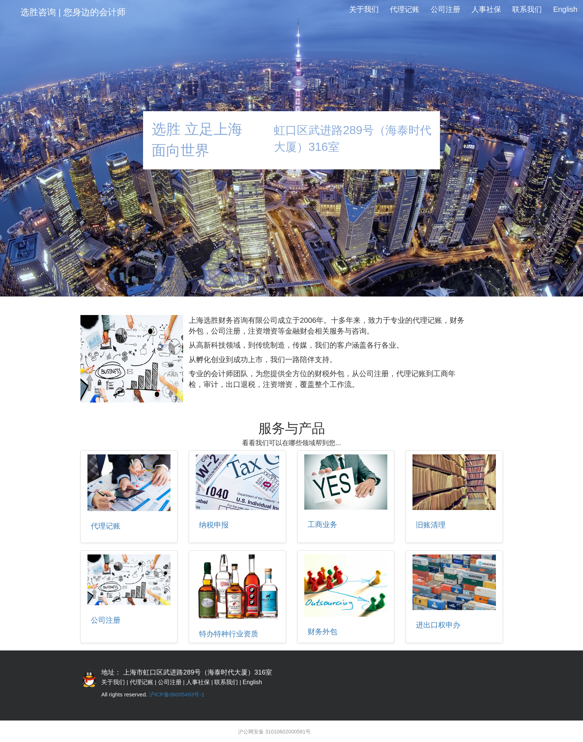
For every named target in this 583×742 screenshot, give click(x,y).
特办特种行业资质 (228, 634)
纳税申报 (214, 525)
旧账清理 (430, 525)
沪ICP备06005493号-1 (177, 694)
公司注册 (445, 9)
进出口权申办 (438, 625)
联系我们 (527, 9)
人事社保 (486, 9)
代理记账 (405, 9)
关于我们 (364, 9)
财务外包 (322, 631)
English (565, 9)
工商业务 (322, 524)
